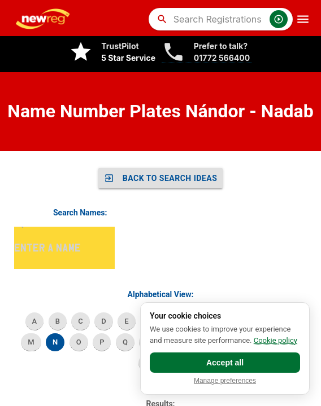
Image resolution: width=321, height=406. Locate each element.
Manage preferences (225, 381)
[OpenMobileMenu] (303, 19)
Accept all (225, 362)
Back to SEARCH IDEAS (161, 178)
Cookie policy (275, 340)
